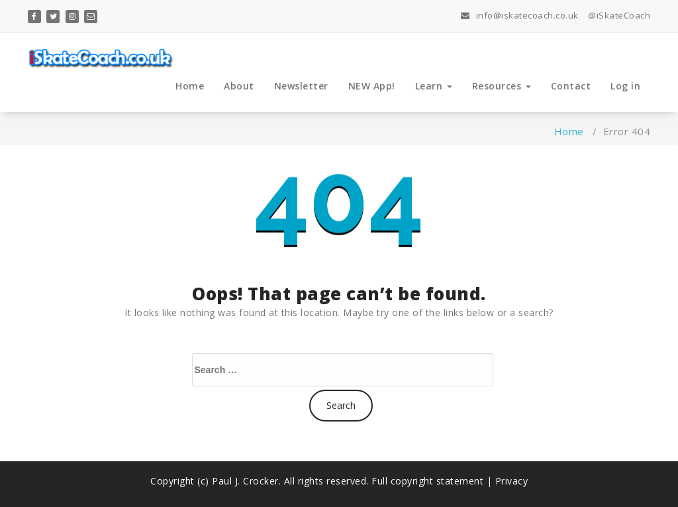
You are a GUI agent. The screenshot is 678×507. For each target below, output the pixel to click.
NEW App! (371, 86)
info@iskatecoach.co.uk (520, 15)
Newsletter (301, 86)
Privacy (511, 481)
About (239, 86)
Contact (571, 86)
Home (189, 86)
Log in (625, 86)
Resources (501, 86)
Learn (433, 86)
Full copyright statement (428, 481)
